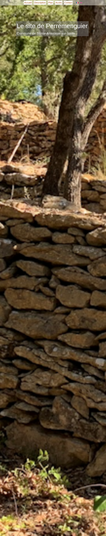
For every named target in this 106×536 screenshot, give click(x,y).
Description (40, 2)
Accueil (28, 2)
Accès (58, 2)
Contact (68, 2)
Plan (50, 2)
